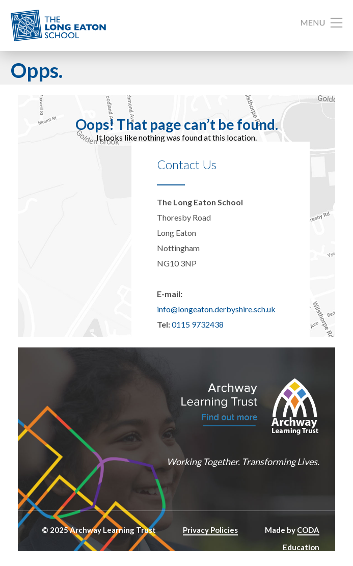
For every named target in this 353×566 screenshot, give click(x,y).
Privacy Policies (210, 529)
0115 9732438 (198, 324)
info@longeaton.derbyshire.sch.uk (216, 309)
